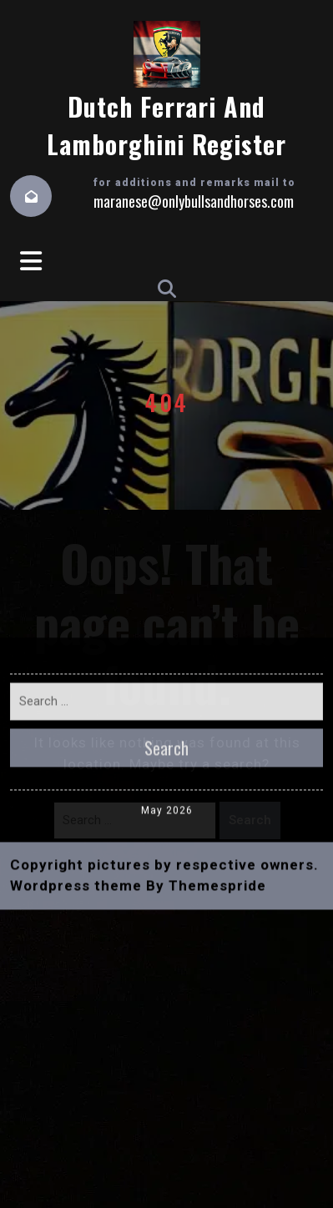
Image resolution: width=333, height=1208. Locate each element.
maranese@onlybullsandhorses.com (193, 201)
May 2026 (167, 607)
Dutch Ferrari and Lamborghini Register (166, 125)
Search (250, 820)
